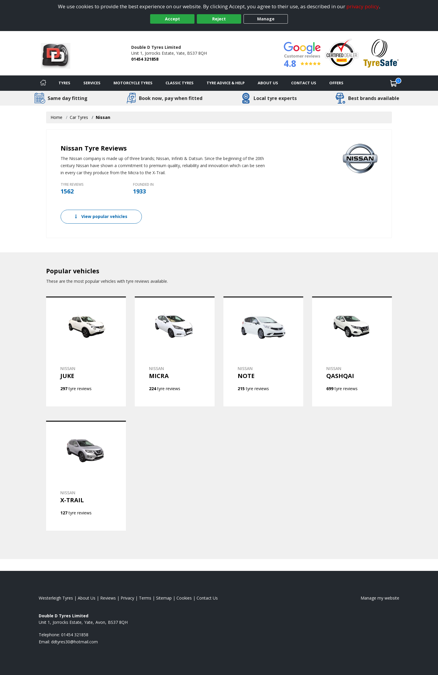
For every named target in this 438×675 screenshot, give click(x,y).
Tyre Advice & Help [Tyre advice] (226, 82)
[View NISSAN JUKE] (86, 351)
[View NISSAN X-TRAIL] (86, 476)
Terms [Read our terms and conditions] (145, 598)
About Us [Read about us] (86, 598)
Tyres (64, 82)
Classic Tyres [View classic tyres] (180, 82)
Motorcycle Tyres (133, 82)
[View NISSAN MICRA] (175, 351)
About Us (268, 82)
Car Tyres (79, 117)
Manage (266, 19)
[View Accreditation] (342, 53)
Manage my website (380, 598)
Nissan (103, 117)
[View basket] (394, 83)
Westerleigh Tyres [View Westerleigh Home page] (56, 598)
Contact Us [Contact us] (303, 82)
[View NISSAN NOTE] (263, 351)
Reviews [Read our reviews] (108, 598)
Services (91, 82)
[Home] (43, 83)
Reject (219, 19)
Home (56, 117)
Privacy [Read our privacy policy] (127, 598)
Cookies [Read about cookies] (184, 598)
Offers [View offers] (336, 82)
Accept (172, 19)
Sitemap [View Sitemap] (164, 598)
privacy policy (362, 6)
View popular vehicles (101, 216)
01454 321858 (144, 59)
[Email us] (74, 642)
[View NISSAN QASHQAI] (352, 351)
